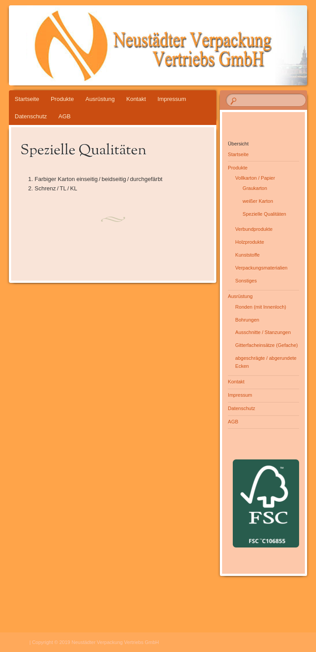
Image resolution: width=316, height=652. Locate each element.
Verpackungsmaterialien (261, 267)
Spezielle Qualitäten (264, 214)
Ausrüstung (100, 99)
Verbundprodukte (254, 229)
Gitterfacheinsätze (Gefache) (266, 345)
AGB (64, 116)
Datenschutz (31, 116)
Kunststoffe (247, 255)
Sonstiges (246, 280)
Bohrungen (247, 319)
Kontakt (136, 99)
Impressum (172, 99)
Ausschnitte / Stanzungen (263, 332)
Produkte (62, 99)
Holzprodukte (249, 242)
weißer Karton (258, 201)
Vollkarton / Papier (255, 178)
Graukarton (255, 188)
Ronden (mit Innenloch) (260, 307)
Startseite (27, 99)
